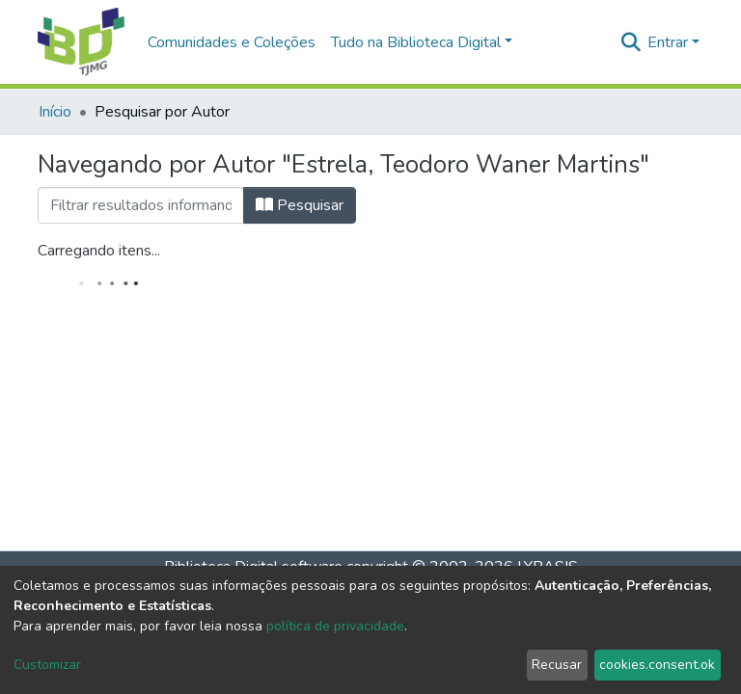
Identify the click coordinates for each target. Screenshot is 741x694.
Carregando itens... (99, 250)
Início (55, 111)
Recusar (557, 664)
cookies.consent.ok (657, 664)
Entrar (667, 42)
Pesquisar (299, 205)
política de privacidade (335, 626)
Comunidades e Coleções (232, 42)
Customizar (47, 664)
